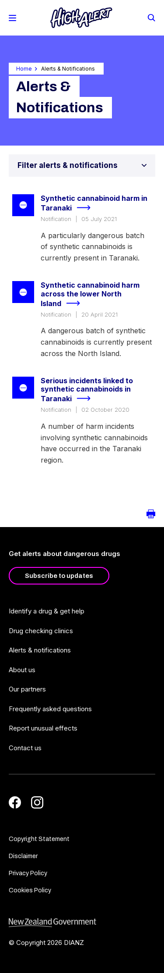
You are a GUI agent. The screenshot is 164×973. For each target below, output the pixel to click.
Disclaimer (23, 856)
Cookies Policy (30, 890)
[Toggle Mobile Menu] (12, 18)
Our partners (27, 689)
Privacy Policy (28, 873)
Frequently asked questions (50, 709)
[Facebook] (15, 802)
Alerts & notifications (40, 650)
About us (22, 670)
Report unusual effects (43, 728)
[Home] (81, 17)
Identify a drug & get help (46, 611)
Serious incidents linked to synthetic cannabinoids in (87, 390)
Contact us (25, 748)
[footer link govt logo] (82, 922)
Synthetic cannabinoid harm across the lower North (90, 294)
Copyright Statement (39, 839)
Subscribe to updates (59, 575)
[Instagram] (37, 802)
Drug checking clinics (41, 631)
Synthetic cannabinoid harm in (94, 203)
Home (24, 68)
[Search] (151, 17)
